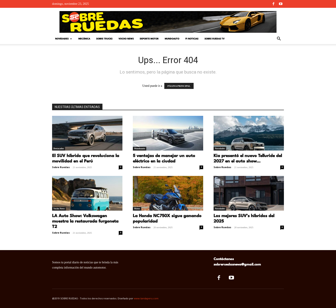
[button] (278, 39)
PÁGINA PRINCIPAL (179, 86)
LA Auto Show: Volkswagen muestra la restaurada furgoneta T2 (85, 221)
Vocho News (126, 39)
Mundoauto (172, 39)
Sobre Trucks (104, 39)
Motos (137, 208)
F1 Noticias (191, 39)
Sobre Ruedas (61, 167)
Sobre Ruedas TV (214, 39)
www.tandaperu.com (146, 298)
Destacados (58, 148)
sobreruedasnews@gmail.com (237, 264)
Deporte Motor (149, 39)
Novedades (63, 39)
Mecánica (84, 39)
